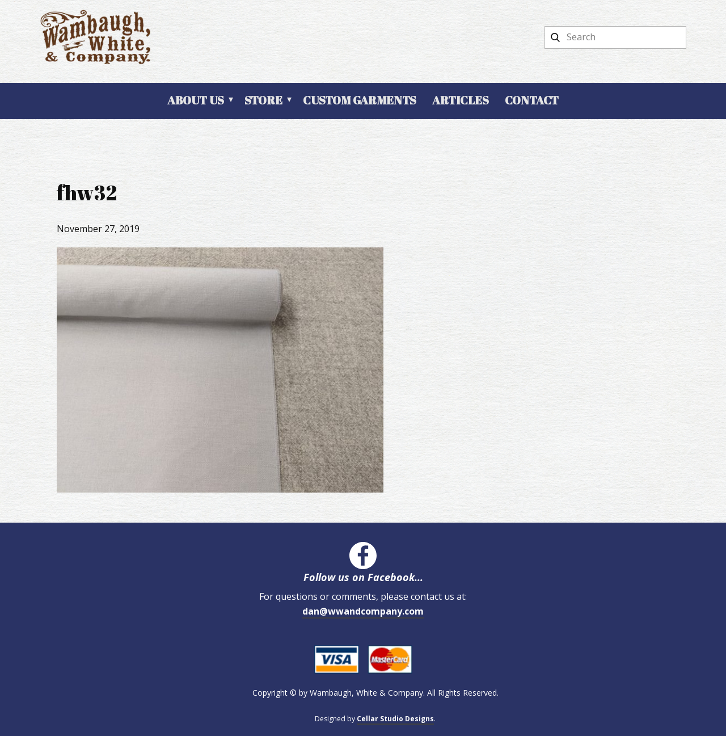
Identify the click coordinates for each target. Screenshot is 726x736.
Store (263, 100)
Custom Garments (359, 100)
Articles (460, 100)
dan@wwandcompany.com (363, 611)
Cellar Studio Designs (395, 719)
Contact (532, 100)
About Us (195, 100)
